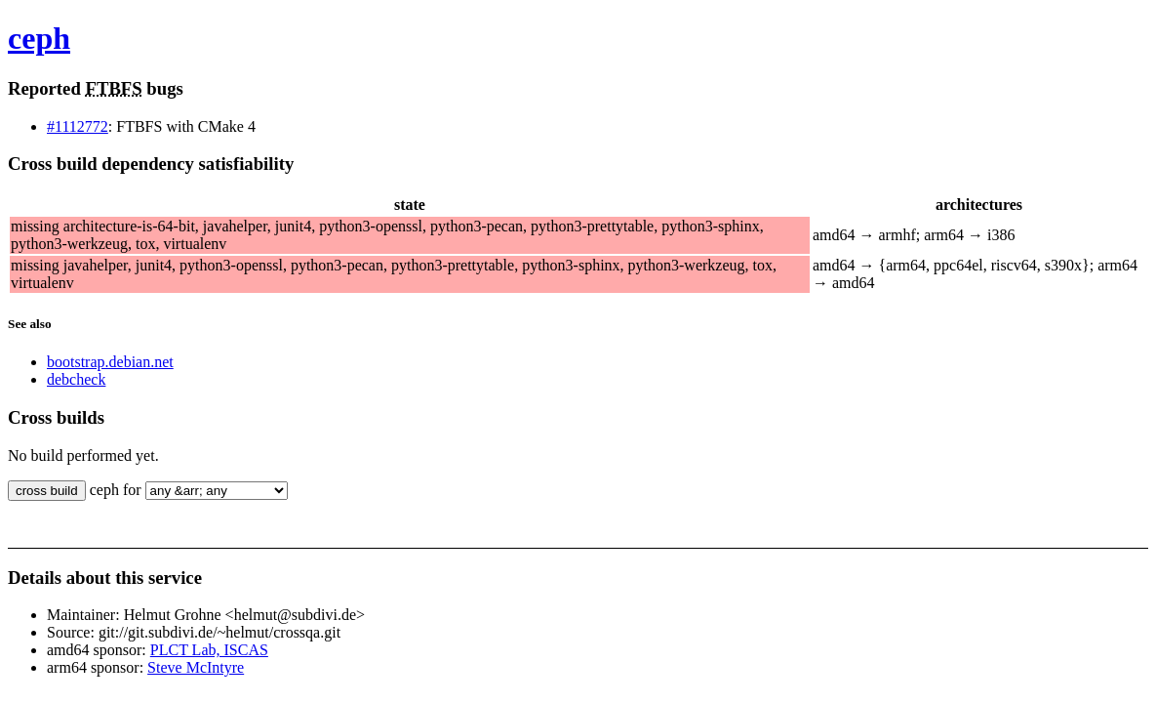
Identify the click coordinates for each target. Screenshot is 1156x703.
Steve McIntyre (195, 667)
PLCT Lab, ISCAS (209, 649)
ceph (39, 38)
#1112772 (77, 126)
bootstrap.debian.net (110, 361)
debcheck (76, 379)
